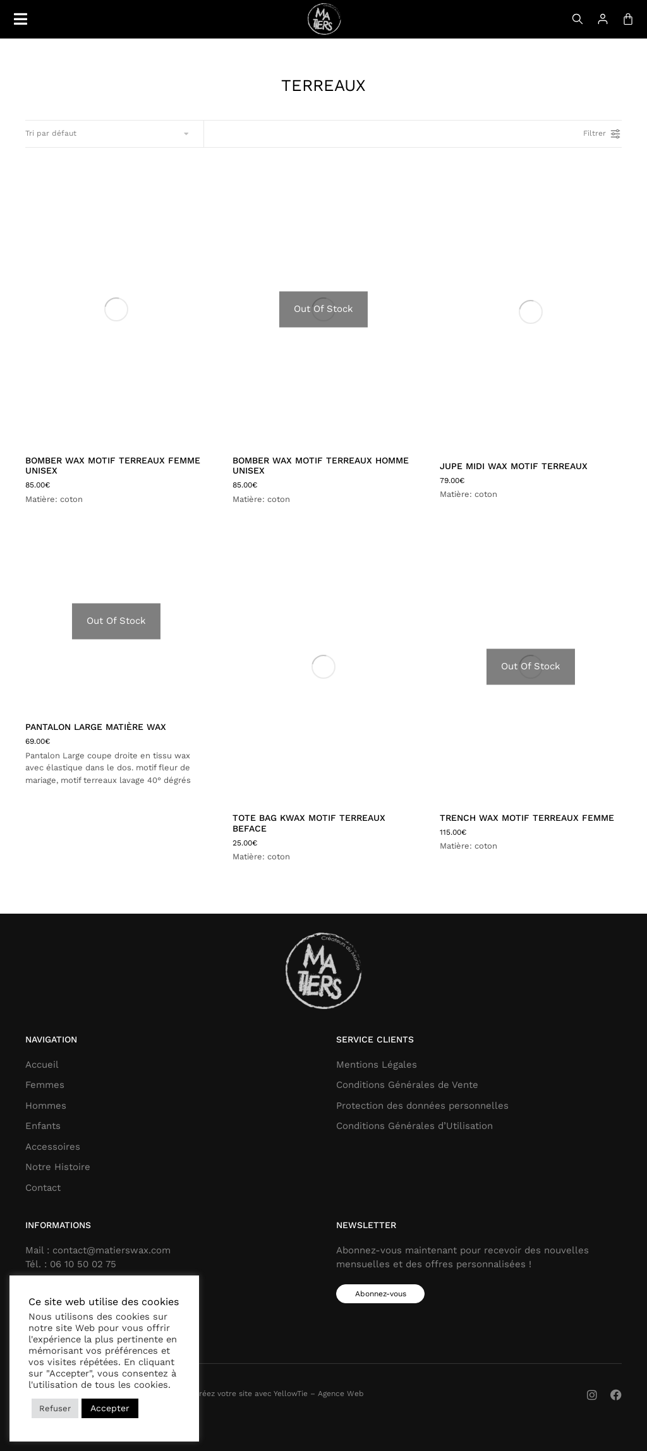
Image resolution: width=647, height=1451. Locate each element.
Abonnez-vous (380, 1293)
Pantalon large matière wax (95, 727)
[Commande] (108, 134)
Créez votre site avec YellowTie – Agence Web (279, 1393)
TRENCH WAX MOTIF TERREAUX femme (527, 818)
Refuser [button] (55, 1408)
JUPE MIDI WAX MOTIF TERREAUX (514, 466)
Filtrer (602, 134)
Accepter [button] (110, 1408)
